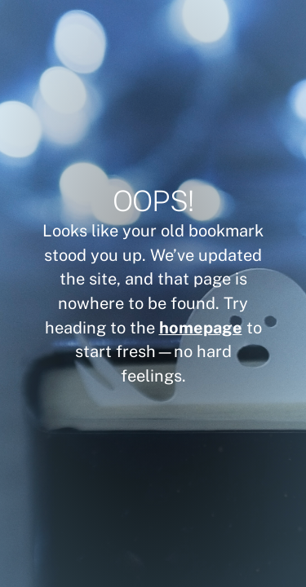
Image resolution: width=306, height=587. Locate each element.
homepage (200, 327)
